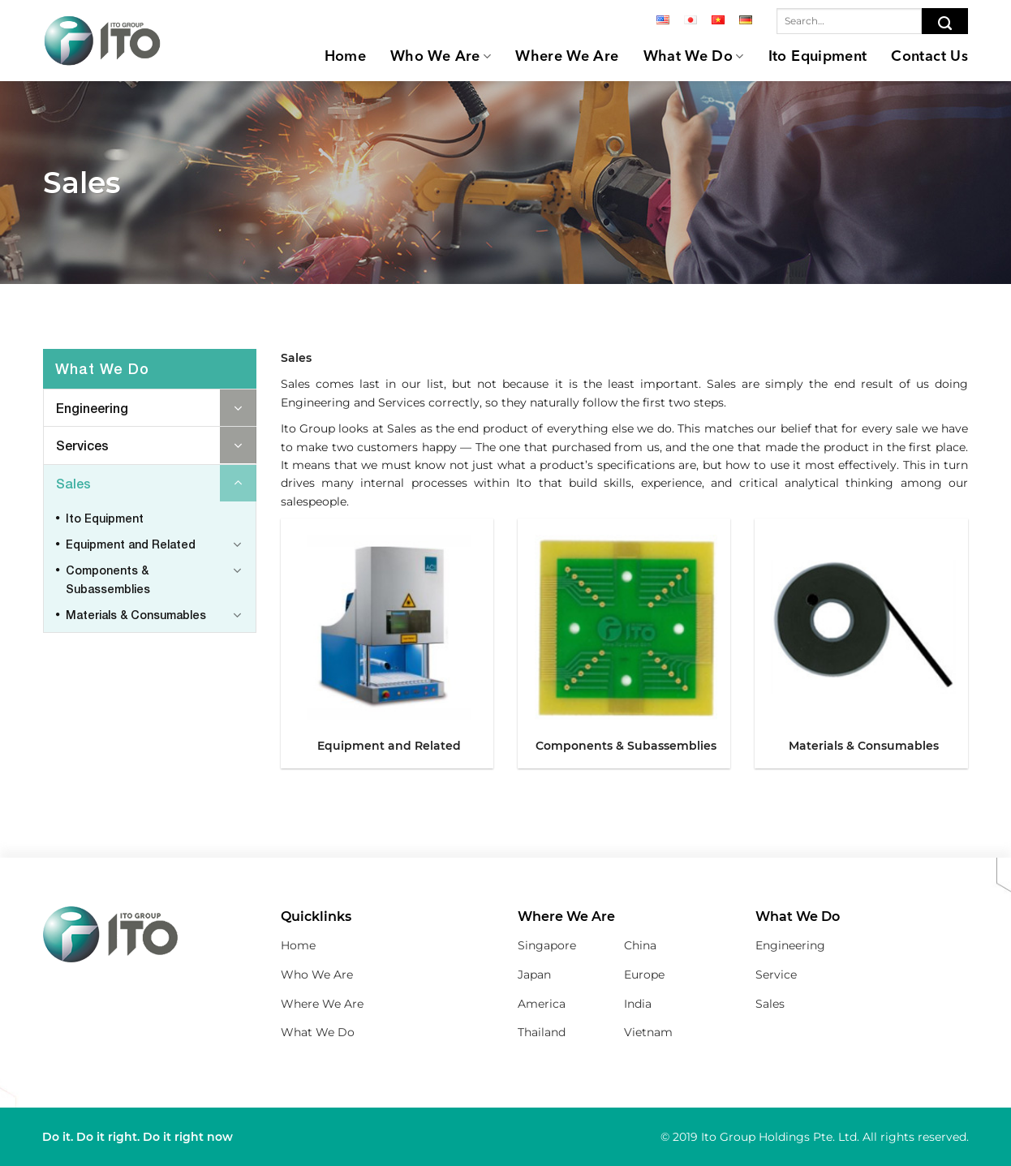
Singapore (547, 945)
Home (345, 56)
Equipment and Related (131, 544)
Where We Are (566, 56)
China (640, 945)
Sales (73, 483)
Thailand (542, 1032)
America (542, 1003)
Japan (534, 974)
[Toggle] (238, 407)
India (638, 1003)
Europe (644, 974)
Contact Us (929, 56)
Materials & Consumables (136, 615)
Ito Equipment (817, 56)
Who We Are (440, 56)
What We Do (693, 56)
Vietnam (648, 1032)
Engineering (92, 407)
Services (82, 445)
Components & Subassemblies (108, 579)
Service (776, 974)
